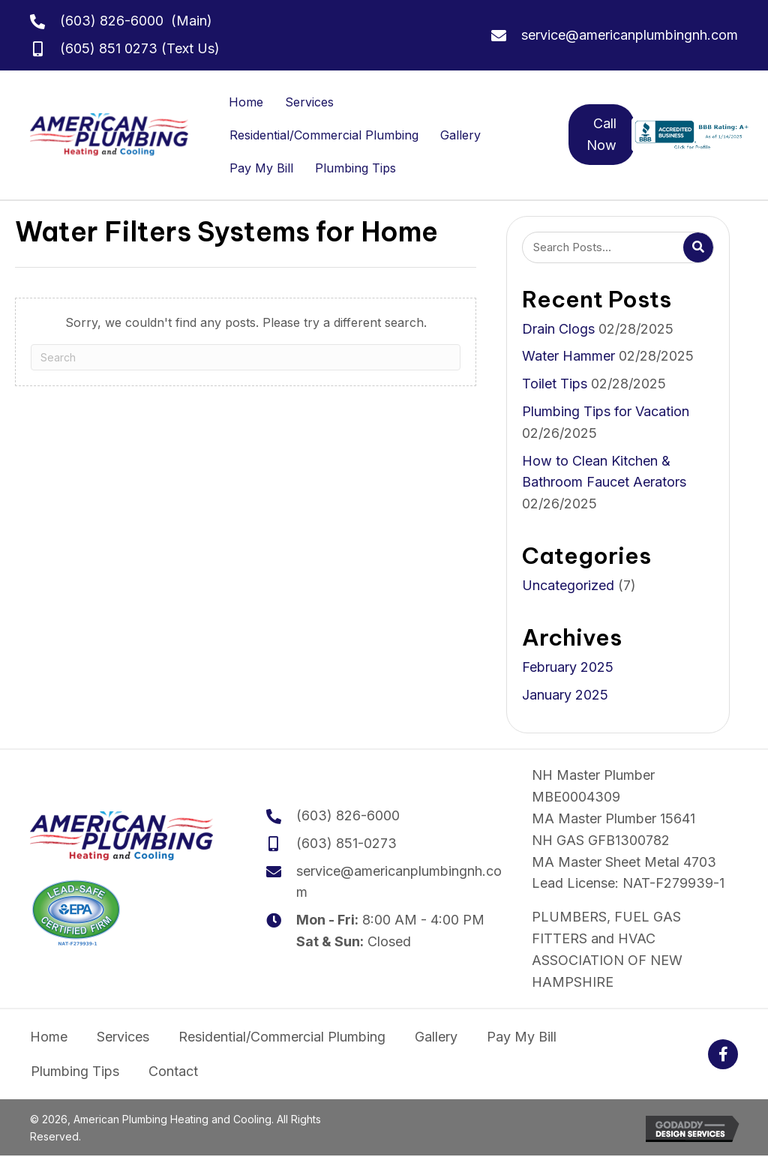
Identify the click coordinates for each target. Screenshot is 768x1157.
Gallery (460, 134)
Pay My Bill (261, 167)
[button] (723, 1054)
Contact (173, 1071)
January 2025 (565, 695)
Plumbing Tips (355, 167)
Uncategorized (568, 585)
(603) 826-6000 (112, 20)
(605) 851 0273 (109, 48)
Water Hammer (568, 356)
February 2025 (568, 667)
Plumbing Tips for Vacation (605, 411)
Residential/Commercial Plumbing (324, 134)
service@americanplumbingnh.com (629, 35)
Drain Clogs (558, 329)
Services (309, 101)
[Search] (245, 357)
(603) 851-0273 (346, 843)
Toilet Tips (554, 383)
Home (246, 101)
